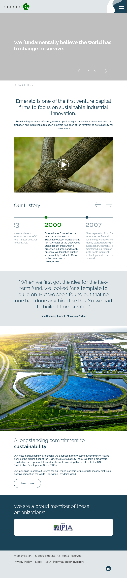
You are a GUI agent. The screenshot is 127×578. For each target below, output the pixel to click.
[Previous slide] (81, 71)
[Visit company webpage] (63, 527)
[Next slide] (104, 71)
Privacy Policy (23, 561)
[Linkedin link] (108, 568)
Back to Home (26, 85)
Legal (38, 561)
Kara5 (27, 555)
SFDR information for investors (65, 561)
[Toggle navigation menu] (121, 6)
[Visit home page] (17, 7)
